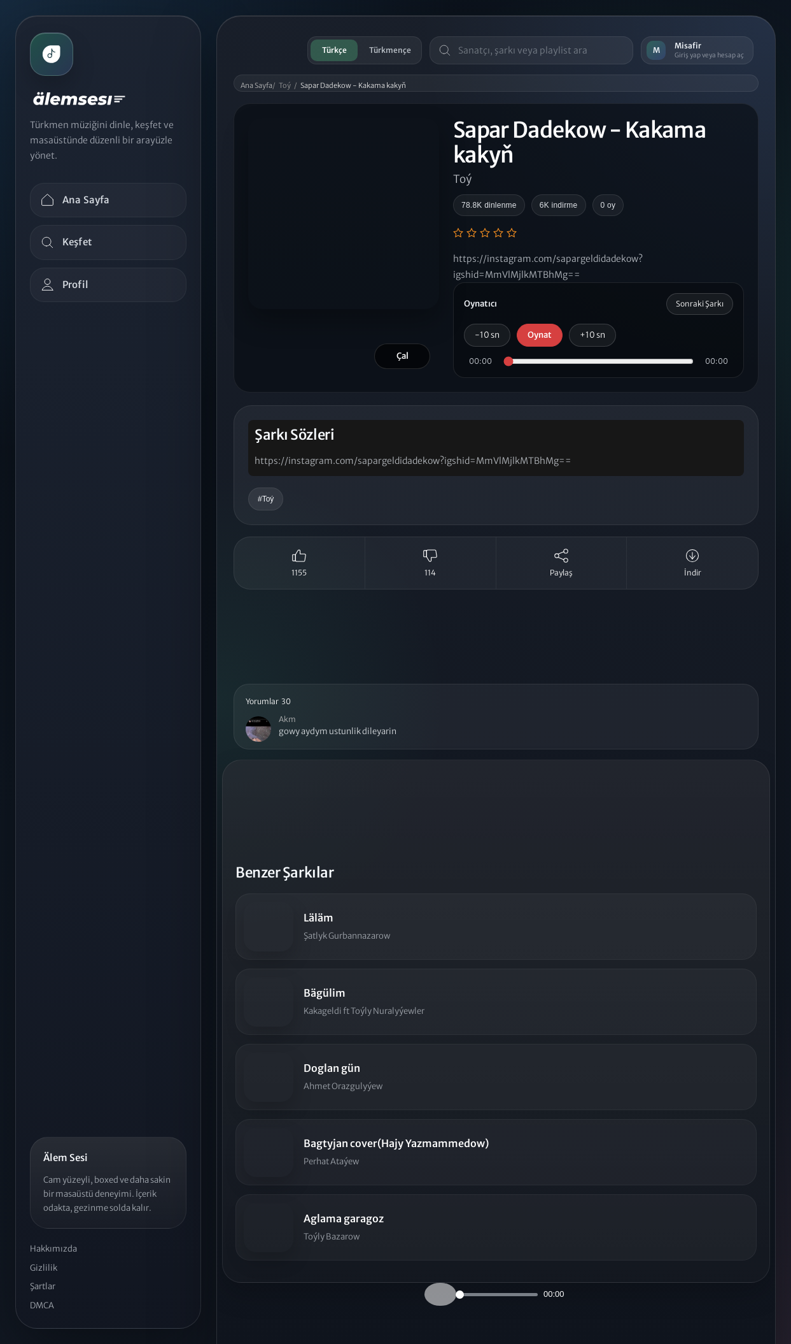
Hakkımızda (53, 1248)
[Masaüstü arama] (541, 50)
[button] (496, 717)
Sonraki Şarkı (700, 303)
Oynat (540, 334)
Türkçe (334, 50)
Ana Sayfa (256, 85)
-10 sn (487, 334)
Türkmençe (390, 50)
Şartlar (42, 1286)
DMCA (42, 1305)
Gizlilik (43, 1267)
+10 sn (592, 334)
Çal (402, 355)
